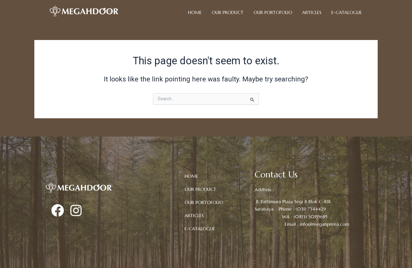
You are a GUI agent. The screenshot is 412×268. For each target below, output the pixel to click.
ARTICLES (311, 12)
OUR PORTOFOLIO (272, 12)
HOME (195, 12)
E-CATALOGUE (346, 12)
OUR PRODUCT (227, 12)
